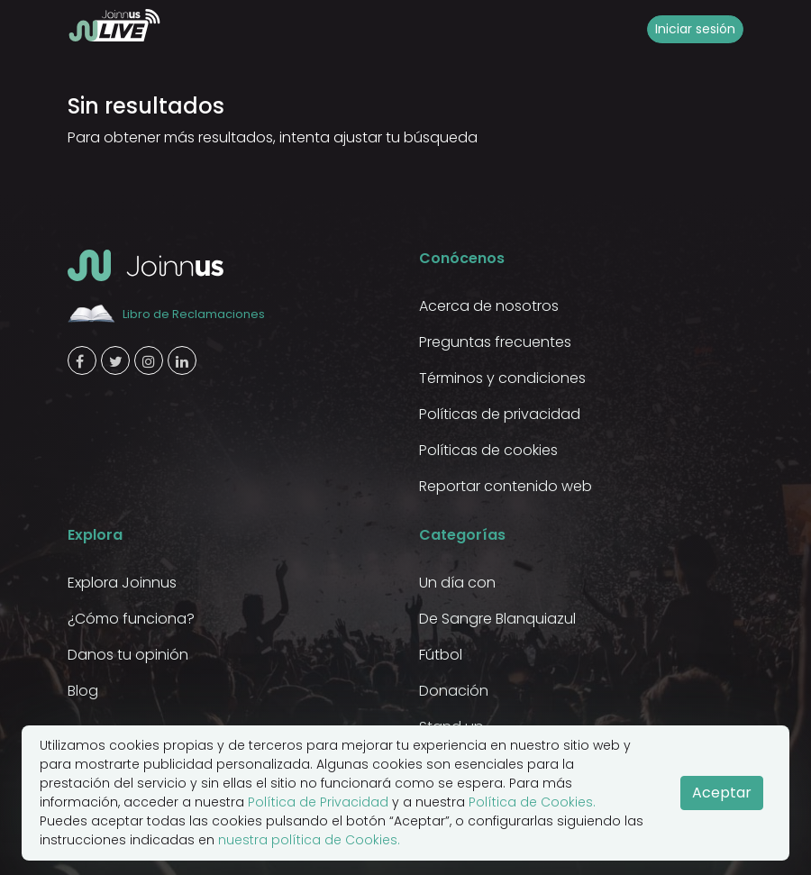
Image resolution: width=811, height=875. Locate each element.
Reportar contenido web (505, 486)
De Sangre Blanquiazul (497, 618)
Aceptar (722, 792)
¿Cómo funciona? (131, 618)
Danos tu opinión (128, 654)
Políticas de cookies (488, 450)
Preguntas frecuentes (495, 342)
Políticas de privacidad (499, 414)
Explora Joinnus (122, 582)
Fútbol (440, 654)
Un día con (457, 582)
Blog (83, 690)
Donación (453, 690)
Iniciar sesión (695, 29)
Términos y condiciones (502, 378)
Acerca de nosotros (489, 306)
